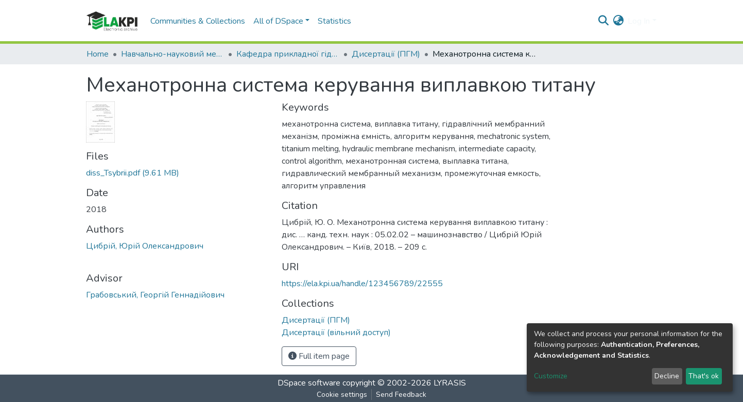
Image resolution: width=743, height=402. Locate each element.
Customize (550, 376)
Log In (639, 21)
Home (98, 54)
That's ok (703, 376)
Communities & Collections (197, 21)
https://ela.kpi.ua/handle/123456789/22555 (362, 283)
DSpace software (309, 383)
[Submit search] (603, 21)
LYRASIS (450, 383)
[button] (618, 21)
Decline (666, 376)
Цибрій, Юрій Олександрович (144, 246)
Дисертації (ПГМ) (386, 54)
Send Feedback (401, 394)
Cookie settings (342, 394)
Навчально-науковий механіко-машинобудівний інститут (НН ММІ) (172, 54)
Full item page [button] (319, 356)
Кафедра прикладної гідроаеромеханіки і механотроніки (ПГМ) (287, 54)
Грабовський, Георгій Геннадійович (155, 295)
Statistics (334, 21)
